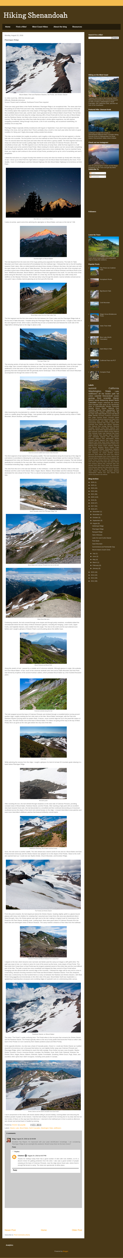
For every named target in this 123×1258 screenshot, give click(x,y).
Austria (104, 452)
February (96, 565)
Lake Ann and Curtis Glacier (101, 538)
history (91, 400)
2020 (93, 497)
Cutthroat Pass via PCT (108, 360)
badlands (116, 449)
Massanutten (115, 436)
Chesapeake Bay (114, 458)
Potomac (94, 419)
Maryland (90, 465)
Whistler (101, 449)
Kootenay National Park (98, 463)
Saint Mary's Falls (106, 349)
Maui (89, 419)
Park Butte (95, 541)
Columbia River (93, 424)
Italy (109, 461)
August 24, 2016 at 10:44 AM (26, 1139)
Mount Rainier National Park (107, 408)
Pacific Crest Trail (108, 414)
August (95, 523)
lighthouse (95, 451)
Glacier (12, 1128)
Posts (92, 173)
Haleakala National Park (101, 436)
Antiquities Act (96, 452)
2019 (93, 500)
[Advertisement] (43, 1218)
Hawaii (117, 417)
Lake (17, 1128)
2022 (93, 491)
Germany (100, 460)
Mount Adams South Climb (101, 550)
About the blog (60, 27)
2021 (93, 494)
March (95, 562)
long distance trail (97, 474)
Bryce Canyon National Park (111, 456)
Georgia (105, 435)
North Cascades (34, 1128)
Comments (94, 176)
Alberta (106, 431)
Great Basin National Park (110, 428)
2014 (93, 575)
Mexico (95, 447)
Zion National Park (94, 426)
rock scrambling (104, 451)
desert (111, 400)
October (96, 517)
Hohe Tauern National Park (96, 461)
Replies (16, 1151)
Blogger (65, 1251)
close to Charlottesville (96, 406)
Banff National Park (100, 454)
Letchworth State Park (112, 463)
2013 (93, 578)
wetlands (104, 474)
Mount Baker (24, 1128)
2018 (93, 503)
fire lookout (115, 402)
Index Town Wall (105, 326)
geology (91, 398)
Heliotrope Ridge (98, 526)
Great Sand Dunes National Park (108, 442)
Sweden (95, 449)
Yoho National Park (113, 472)
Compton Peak (105, 372)
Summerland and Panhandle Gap (103, 547)
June (94, 556)
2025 (93, 485)
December (96, 511)
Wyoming (116, 471)
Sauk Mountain (97, 544)
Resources (77, 27)
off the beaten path (107, 394)
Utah (100, 404)
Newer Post (10, 1230)
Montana (100, 447)
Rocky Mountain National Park (96, 467)
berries (95, 415)
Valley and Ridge (102, 421)
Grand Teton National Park (111, 460)
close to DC (107, 404)
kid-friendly (115, 404)
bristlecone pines (114, 429)
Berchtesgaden (99, 456)
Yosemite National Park (97, 410)
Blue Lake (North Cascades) (105, 338)
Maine (101, 424)
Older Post (77, 1230)
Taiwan (97, 429)
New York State (96, 414)
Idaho (105, 461)
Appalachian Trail (113, 410)
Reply (14, 1147)
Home (7, 27)
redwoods (107, 402)
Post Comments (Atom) (22, 1235)
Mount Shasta (105, 465)
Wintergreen (108, 449)
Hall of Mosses (97, 535)
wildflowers (57, 1128)
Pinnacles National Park (96, 438)
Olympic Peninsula (112, 406)
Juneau (100, 445)
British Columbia (108, 417)
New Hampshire (114, 465)
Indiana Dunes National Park (102, 443)
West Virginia (104, 429)
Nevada (91, 408)
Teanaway (116, 424)
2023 (93, 488)
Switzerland (91, 421)
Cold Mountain (105, 302)
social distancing (101, 400)
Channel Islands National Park (98, 440)
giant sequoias (92, 431)
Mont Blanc (97, 465)
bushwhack (115, 415)
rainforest (101, 431)
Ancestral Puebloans (105, 415)
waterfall (97, 396)
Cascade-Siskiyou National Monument (98, 458)
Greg (14, 1139)
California (114, 388)
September (97, 520)
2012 (93, 581)
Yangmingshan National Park (97, 472)
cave (89, 451)
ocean (116, 396)
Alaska (117, 438)
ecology (104, 426)
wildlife (111, 421)
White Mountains (107, 471)
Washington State (47, 1128)
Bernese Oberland (113, 426)
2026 (93, 482)
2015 (93, 572)
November (96, 514)
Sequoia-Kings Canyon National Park (102, 412)
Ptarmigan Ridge (98, 529)
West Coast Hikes (40, 27)
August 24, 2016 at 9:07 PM (37, 1156)
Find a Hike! (21, 27)
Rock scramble (104, 398)
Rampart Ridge (97, 532)
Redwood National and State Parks (108, 419)
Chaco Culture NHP (112, 422)
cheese (90, 474)
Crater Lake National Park (106, 433)
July (94, 553)
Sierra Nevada (93, 404)
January (96, 568)
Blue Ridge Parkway (95, 417)
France (95, 460)
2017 (93, 506)
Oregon (100, 402)
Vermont (110, 469)
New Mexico (108, 424)
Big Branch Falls (105, 291)
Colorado (94, 433)
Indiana (90, 443)
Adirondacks (110, 438)
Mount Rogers (109, 447)
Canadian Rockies (94, 428)
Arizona (116, 421)
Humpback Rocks (106, 279)
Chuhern (21, 1156)
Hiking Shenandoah (36, 15)
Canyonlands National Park (97, 422)
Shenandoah (107, 396)
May (94, 559)
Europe (90, 460)
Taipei (105, 469)
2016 (93, 509)
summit (92, 388)
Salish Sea (91, 429)
